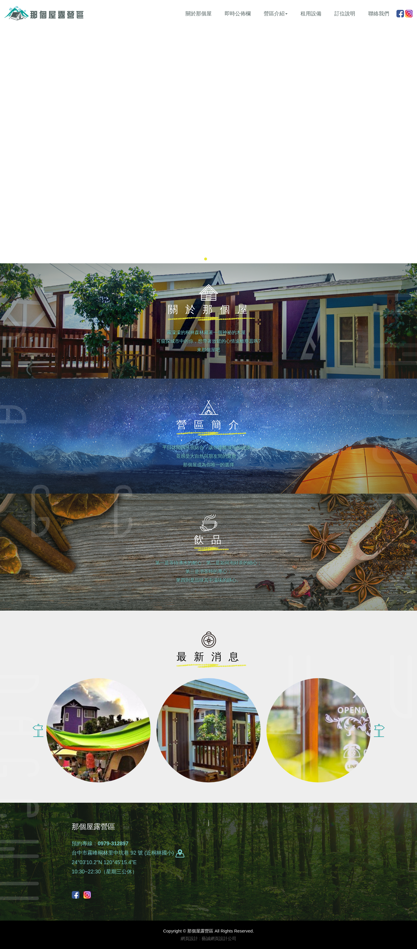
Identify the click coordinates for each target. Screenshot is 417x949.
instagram (409, 13)
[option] (98, 730)
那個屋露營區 (43, 13)
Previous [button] (37, 730)
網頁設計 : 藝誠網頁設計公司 (209, 938)
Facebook (400, 13)
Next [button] (379, 730)
